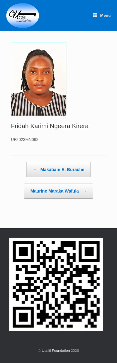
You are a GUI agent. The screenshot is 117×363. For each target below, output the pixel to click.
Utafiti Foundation (56, 350)
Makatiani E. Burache (59, 169)
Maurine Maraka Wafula (59, 191)
